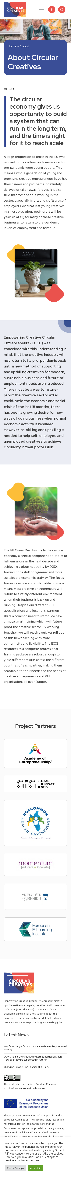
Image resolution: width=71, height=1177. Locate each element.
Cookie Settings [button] (15, 1168)
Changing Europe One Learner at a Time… (27, 1067)
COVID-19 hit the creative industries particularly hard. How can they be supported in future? (33, 1058)
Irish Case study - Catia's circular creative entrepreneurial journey (35, 1048)
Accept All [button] (35, 1168)
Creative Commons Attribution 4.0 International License (30, 1086)
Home (12, 46)
